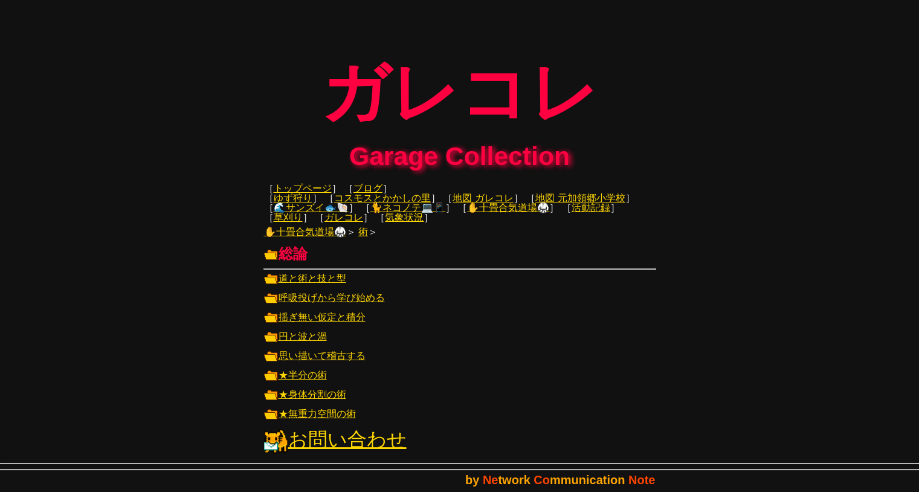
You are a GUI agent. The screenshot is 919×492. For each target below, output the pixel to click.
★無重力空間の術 (310, 422)
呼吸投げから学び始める (324, 306)
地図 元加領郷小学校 (580, 206)
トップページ (303, 197)
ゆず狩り (293, 206)
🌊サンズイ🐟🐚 (311, 216)
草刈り (288, 226)
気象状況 (404, 226)
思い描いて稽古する (315, 364)
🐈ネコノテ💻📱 (407, 216)
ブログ (367, 197)
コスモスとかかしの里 (382, 206)
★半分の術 (295, 383)
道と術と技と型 (305, 287)
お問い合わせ (335, 448)
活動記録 (591, 216)
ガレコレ (343, 226)
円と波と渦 (295, 345)
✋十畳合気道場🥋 (508, 216)
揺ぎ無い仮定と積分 (315, 325)
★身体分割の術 (305, 403)
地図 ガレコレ (483, 206)
